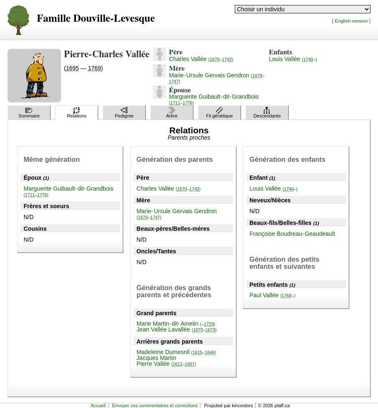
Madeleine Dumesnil (176, 352)
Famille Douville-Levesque (96, 18)
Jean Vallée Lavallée (177, 329)
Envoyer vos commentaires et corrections (155, 405)
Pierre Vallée (166, 363)
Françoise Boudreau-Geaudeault (292, 233)
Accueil (98, 405)
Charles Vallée (201, 59)
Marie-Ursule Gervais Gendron (217, 78)
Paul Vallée (272, 295)
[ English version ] (351, 20)
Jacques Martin (156, 357)
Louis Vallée (293, 59)
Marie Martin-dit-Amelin (176, 323)
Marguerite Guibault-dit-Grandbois (214, 99)
